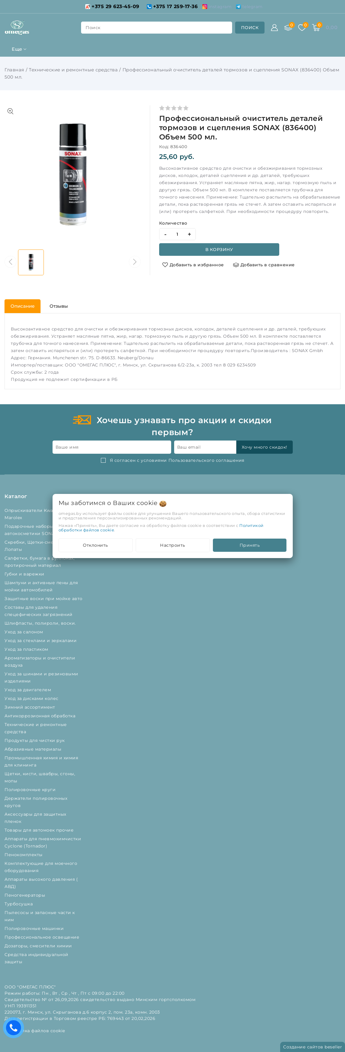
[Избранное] (302, 27)
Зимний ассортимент (30, 707)
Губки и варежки (26, 574)
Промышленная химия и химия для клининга (41, 761)
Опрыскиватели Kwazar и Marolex (34, 514)
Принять (250, 545)
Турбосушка (19, 904)
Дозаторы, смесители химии (39, 946)
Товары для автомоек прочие (40, 830)
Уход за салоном (24, 632)
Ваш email (189, 447)
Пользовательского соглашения (206, 460)
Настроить (172, 545)
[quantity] (177, 234)
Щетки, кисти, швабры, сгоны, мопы (40, 777)
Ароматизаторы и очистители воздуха (40, 661)
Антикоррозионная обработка (41, 716)
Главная (14, 70)
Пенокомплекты (24, 854)
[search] (250, 28)
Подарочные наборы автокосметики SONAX (33, 530)
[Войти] (274, 27)
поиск (93, 27)
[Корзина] (316, 27)
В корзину (219, 249)
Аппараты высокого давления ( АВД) (41, 883)
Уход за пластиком (27, 649)
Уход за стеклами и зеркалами (41, 640)
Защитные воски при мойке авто (44, 598)
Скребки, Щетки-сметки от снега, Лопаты (44, 545)
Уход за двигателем (29, 689)
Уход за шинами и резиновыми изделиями (41, 677)
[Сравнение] (288, 27)
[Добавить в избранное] (193, 265)
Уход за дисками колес (32, 698)
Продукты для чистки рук (35, 740)
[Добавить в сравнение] (264, 265)
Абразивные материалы (34, 749)
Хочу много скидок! (264, 447)
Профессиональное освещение (43, 937)
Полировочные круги (31, 789)
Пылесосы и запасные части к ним (40, 916)
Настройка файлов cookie (35, 1030)
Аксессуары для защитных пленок (35, 817)
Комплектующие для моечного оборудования (41, 867)
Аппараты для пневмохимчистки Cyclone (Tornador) (43, 842)
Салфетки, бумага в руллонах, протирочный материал (39, 561)
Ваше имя (67, 447)
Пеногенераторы (26, 895)
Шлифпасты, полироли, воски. (41, 623)
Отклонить (95, 545)
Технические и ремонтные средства (73, 70)
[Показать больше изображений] (11, 111)
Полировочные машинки (35, 928)
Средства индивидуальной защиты (36, 958)
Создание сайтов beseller (312, 1047)
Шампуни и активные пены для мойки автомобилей (41, 586)
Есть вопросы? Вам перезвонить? (15, 1029)
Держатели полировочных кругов (36, 802)
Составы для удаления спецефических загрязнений (39, 611)
